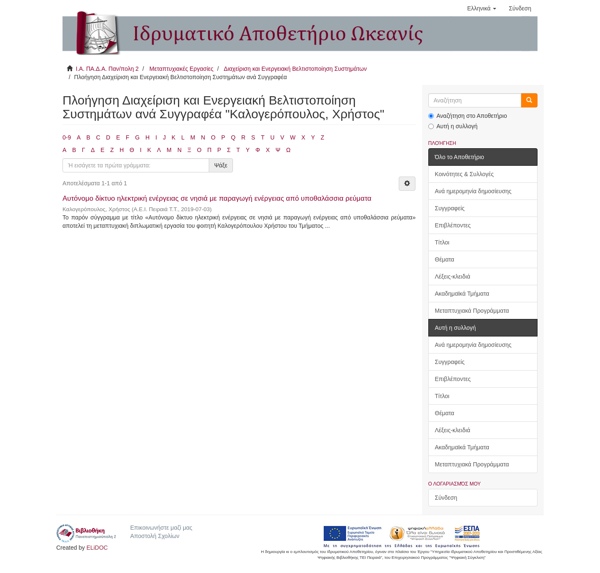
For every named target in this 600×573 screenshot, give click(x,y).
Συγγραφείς (450, 208)
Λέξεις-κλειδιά (452, 276)
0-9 (66, 137)
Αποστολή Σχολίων (154, 536)
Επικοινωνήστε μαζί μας (161, 527)
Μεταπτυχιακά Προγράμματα (472, 310)
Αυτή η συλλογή (453, 126)
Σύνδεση (446, 497)
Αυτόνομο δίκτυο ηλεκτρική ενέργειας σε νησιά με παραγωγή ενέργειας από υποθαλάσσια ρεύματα (216, 198)
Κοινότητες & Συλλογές (464, 174)
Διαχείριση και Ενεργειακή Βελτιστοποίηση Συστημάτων (295, 68)
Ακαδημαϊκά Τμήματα (462, 293)
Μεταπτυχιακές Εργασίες (181, 68)
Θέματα (445, 259)
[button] (481, 8)
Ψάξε (221, 165)
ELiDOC (97, 547)
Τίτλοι (442, 242)
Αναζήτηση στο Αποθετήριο (467, 115)
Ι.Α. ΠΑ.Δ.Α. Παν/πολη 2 (107, 68)
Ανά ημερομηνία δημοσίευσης (473, 191)
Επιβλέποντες (453, 225)
